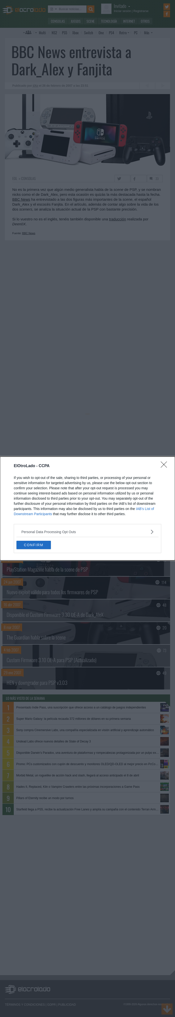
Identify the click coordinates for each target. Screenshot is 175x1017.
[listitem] (87, 531)
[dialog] (87, 508)
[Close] (165, 466)
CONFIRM (33, 545)
